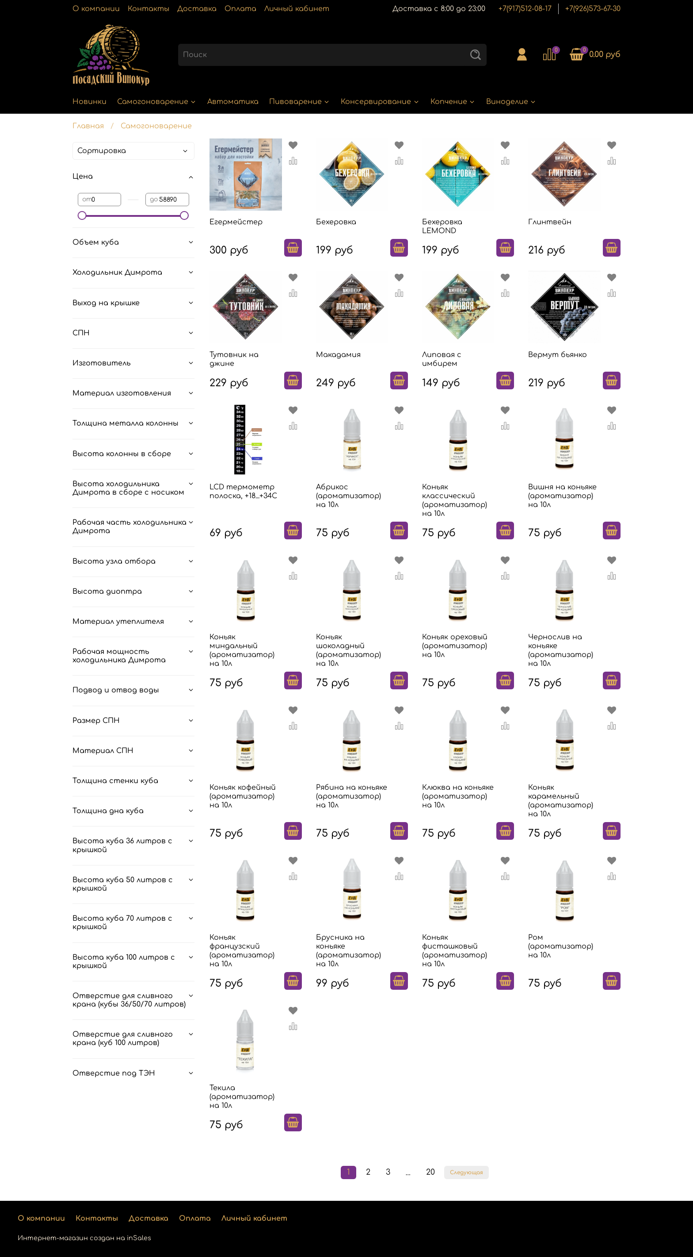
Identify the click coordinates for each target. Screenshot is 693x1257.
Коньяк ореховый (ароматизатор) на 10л (454, 646)
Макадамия (338, 355)
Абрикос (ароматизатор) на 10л (348, 496)
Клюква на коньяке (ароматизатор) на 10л (458, 796)
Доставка (197, 9)
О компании (96, 9)
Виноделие (511, 102)
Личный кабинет (296, 9)
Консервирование (380, 102)
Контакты (148, 9)
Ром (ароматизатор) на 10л (560, 946)
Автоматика (233, 102)
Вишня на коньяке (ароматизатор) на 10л (562, 496)
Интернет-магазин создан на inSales (84, 1238)
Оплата (240, 9)
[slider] (82, 215)
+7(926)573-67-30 (593, 9)
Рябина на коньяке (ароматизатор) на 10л (351, 796)
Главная (88, 126)
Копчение (453, 102)
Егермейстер (236, 222)
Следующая (466, 1172)
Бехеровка (336, 222)
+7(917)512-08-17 (525, 9)
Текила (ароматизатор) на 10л (241, 1097)
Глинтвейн (549, 222)
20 (430, 1172)
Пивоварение (299, 102)
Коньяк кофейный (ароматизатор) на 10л (242, 796)
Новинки (89, 102)
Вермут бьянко (557, 355)
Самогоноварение (157, 102)
